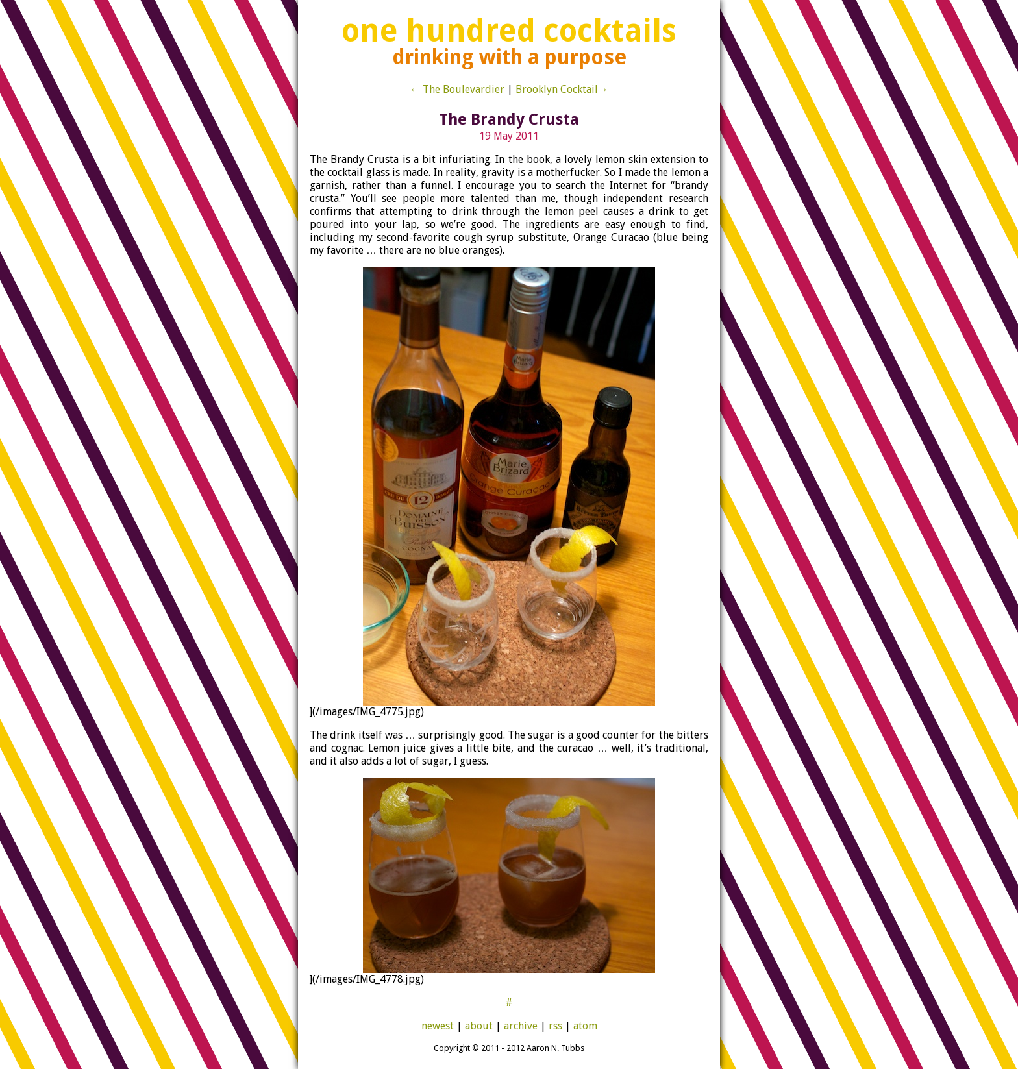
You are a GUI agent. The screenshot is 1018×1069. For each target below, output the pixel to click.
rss (555, 1026)
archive (521, 1026)
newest (437, 1026)
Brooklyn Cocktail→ (561, 89)
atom (585, 1026)
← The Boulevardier (457, 89)
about (479, 1026)
